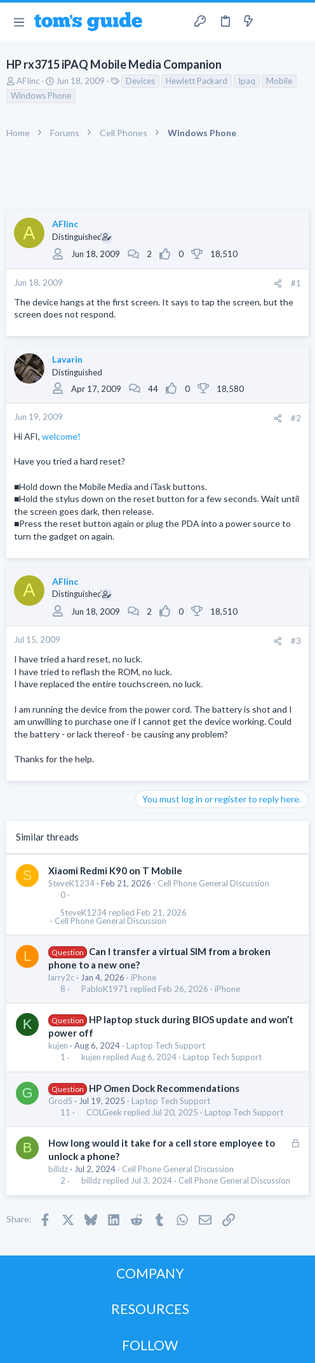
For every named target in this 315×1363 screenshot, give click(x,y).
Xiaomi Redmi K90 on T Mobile (115, 870)
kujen (58, 1045)
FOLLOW (150, 1345)
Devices (140, 81)
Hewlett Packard (196, 81)
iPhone (143, 977)
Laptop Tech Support (165, 1045)
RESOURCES (150, 1309)
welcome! (61, 436)
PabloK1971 (104, 989)
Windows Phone (41, 95)
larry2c (61, 977)
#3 (296, 641)
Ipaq (246, 81)
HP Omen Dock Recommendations (164, 1088)
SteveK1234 (71, 883)
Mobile (279, 81)
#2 (296, 418)
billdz (58, 1169)
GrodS (60, 1101)
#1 (296, 283)
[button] (18, 21)
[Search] (298, 22)
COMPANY (150, 1273)
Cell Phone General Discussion (213, 883)
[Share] (277, 283)
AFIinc (28, 81)
